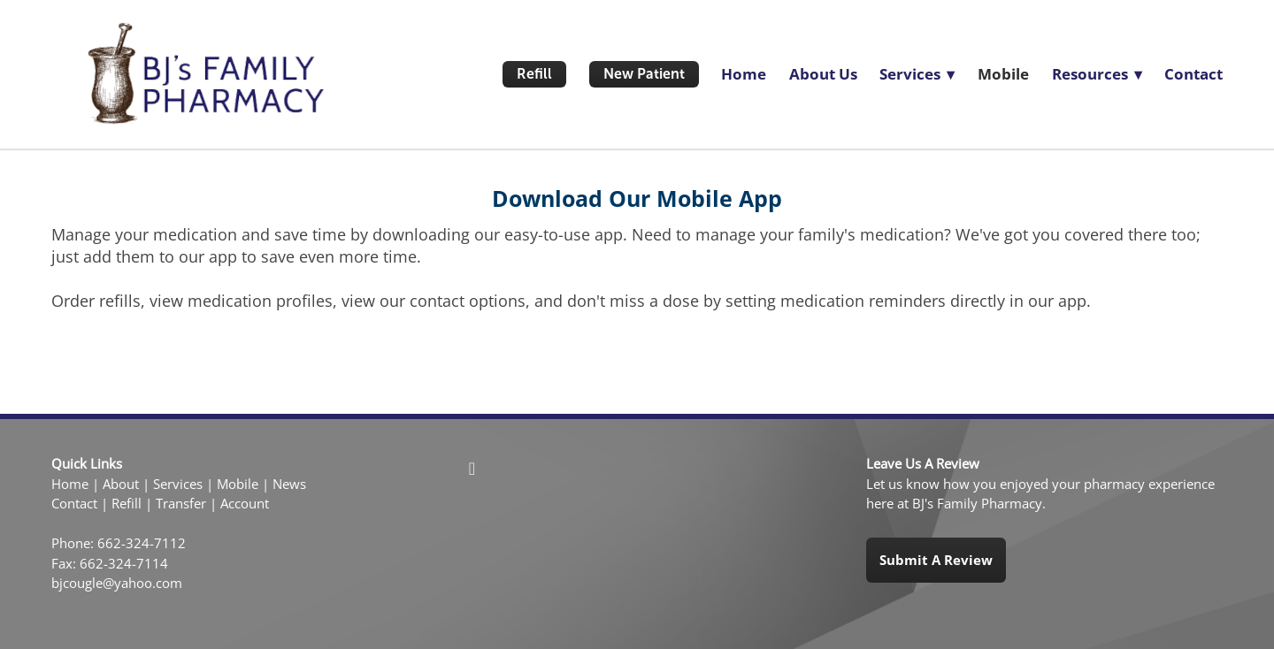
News (289, 484)
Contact (1193, 74)
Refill (534, 73)
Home (743, 74)
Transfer (181, 503)
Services (178, 484)
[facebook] (471, 467)
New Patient (644, 73)
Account (244, 503)
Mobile (1003, 74)
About (121, 484)
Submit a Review (936, 559)
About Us (823, 74)
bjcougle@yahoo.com (116, 583)
